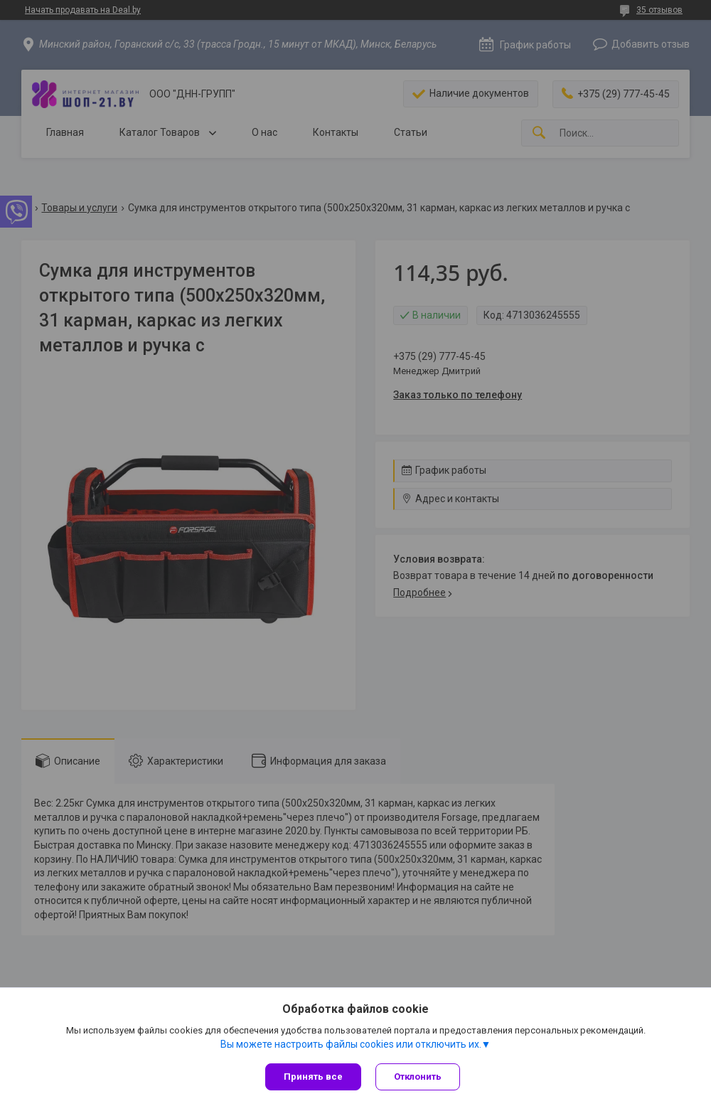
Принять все (313, 1076)
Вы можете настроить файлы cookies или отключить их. (350, 1044)
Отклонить (418, 1076)
